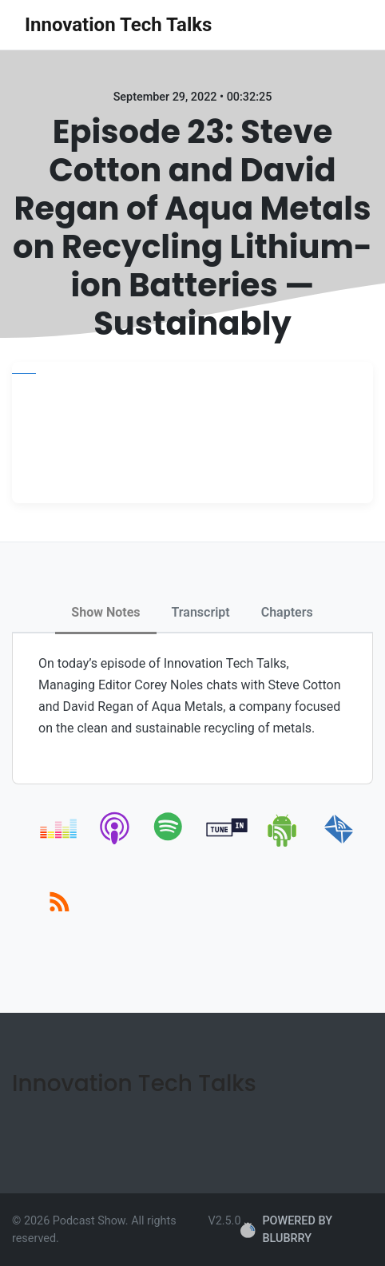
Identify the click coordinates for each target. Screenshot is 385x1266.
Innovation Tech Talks (118, 25)
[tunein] (227, 843)
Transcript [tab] (201, 612)
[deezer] (59, 843)
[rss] (59, 919)
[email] (339, 843)
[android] (283, 843)
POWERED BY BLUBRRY (285, 1229)
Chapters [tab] (287, 612)
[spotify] (171, 843)
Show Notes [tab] (105, 612)
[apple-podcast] (115, 843)
